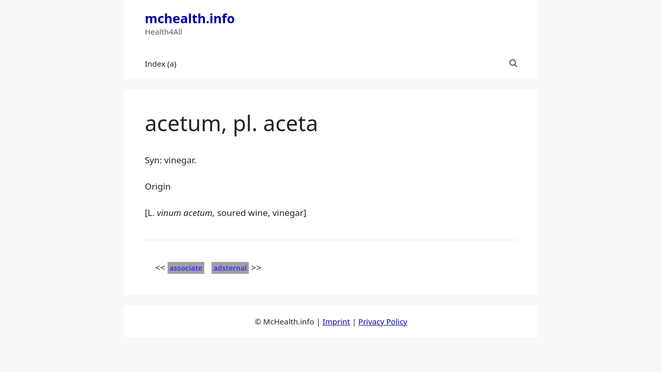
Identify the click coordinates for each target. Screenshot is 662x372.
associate (186, 268)
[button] (513, 63)
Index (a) (160, 63)
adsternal (230, 268)
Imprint (336, 321)
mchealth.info (190, 18)
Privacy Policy (383, 321)
